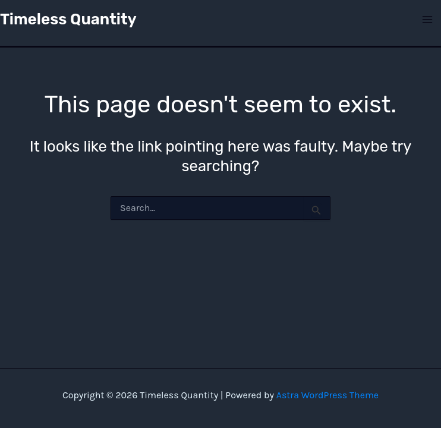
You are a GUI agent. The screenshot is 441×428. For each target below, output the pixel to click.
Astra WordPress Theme (327, 395)
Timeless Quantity (68, 19)
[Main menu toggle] (428, 19)
